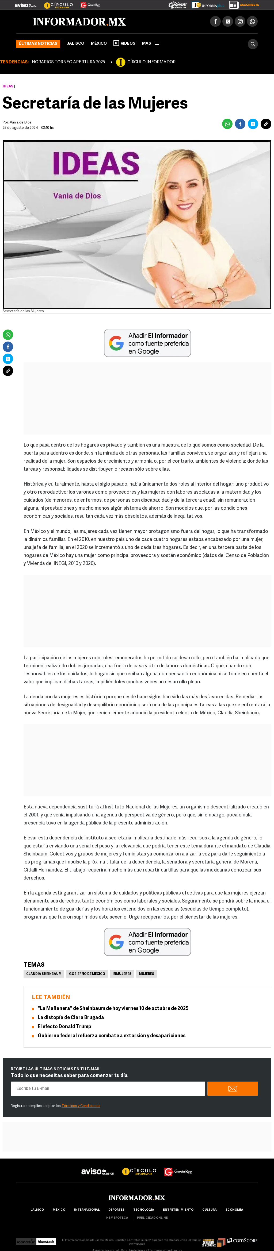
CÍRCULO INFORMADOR (151, 62)
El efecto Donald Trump (64, 1026)
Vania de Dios (21, 122)
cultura (209, 1210)
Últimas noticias (38, 44)
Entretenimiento (178, 1210)
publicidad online (152, 1218)
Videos (124, 43)
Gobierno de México (87, 974)
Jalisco (75, 44)
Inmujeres (122, 974)
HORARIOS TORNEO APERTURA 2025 (68, 62)
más (150, 44)
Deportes (116, 1210)
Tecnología (143, 1210)
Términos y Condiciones (81, 1106)
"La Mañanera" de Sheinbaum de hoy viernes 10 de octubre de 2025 (113, 1008)
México (99, 44)
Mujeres (146, 974)
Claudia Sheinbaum (44, 974)
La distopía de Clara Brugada (71, 1017)
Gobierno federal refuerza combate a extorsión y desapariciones (111, 1036)
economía (234, 1210)
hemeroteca (117, 1218)
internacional (87, 1210)
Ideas (8, 86)
